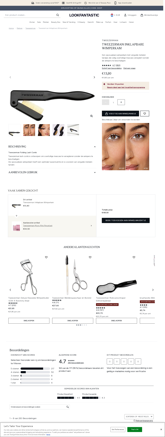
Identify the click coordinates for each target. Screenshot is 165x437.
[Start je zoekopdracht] (32, 15)
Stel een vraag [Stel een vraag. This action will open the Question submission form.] (129, 68)
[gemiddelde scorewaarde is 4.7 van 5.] (109, 65)
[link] (130, 15)
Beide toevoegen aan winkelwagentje (126, 220)
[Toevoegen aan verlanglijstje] (144, 113)
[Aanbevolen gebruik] (52, 172)
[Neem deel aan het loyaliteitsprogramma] (127, 87)
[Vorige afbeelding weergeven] (10, 77)
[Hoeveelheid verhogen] (121, 102)
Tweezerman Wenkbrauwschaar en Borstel (71, 298)
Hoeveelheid (108, 97)
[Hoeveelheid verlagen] (105, 102)
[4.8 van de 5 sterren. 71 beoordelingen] (57, 301)
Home (11, 28)
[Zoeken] (57, 15)
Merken (19, 28)
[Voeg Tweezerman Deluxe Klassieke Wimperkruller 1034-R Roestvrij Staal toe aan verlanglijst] (46, 257)
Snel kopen (29, 321)
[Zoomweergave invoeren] (91, 116)
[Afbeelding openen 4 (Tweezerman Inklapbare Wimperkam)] (58, 130)
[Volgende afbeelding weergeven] (94, 77)
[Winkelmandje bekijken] (149, 15)
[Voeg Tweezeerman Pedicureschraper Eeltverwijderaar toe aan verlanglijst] (134, 257)
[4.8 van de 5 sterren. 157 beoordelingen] (101, 309)
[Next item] (153, 290)
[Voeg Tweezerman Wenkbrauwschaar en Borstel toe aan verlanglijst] (90, 257)
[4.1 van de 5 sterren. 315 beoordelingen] (145, 306)
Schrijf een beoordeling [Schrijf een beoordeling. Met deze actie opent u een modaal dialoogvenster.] (112, 68)
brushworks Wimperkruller (151, 298)
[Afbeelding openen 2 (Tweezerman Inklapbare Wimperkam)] (29, 130)
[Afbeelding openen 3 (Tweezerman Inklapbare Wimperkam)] (44, 130)
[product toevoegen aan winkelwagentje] (120, 113)
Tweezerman (31, 28)
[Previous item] (10, 290)
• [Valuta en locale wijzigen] (115, 15)
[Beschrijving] (52, 146)
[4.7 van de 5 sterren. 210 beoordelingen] (13, 304)
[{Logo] (84, 15)
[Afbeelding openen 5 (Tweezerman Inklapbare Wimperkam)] (73, 130)
